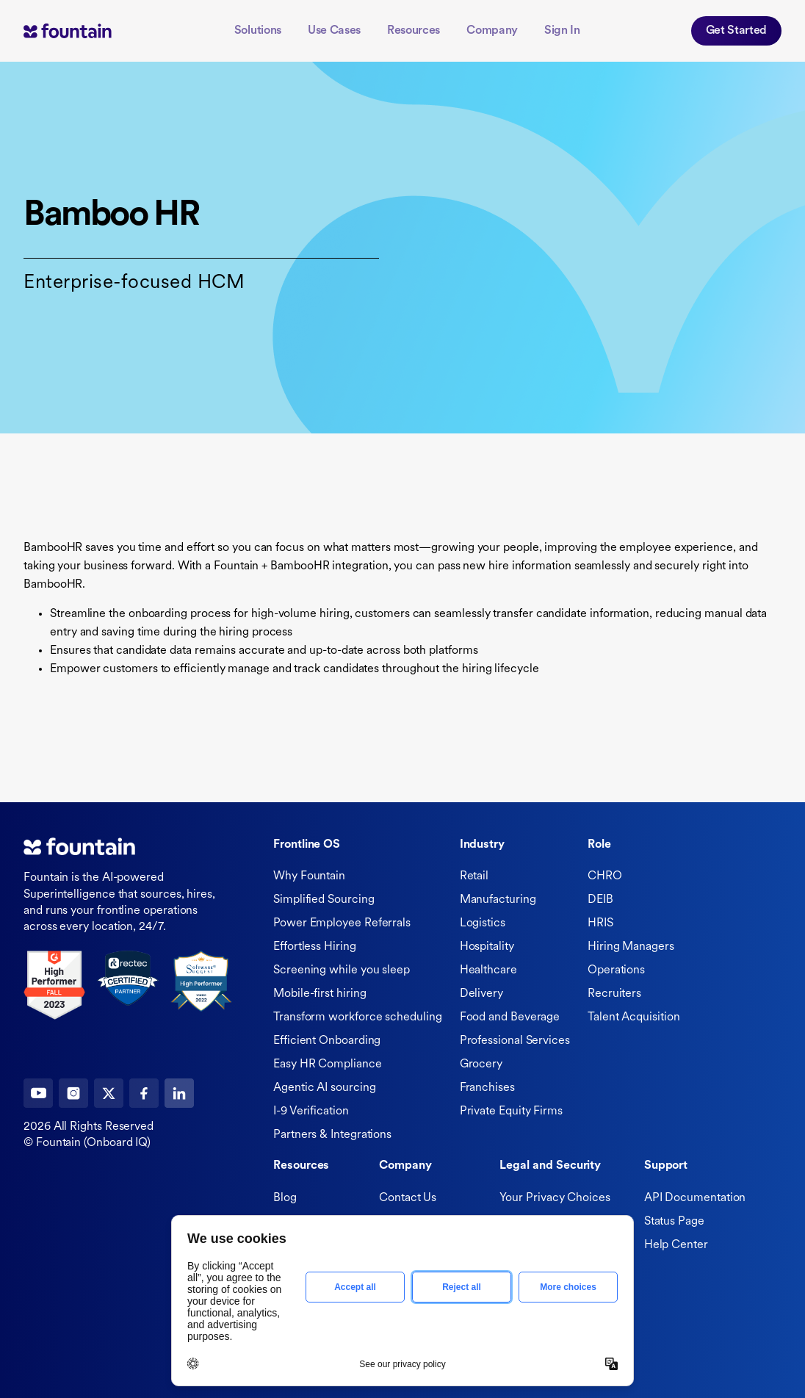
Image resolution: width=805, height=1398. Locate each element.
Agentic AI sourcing (324, 1088)
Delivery (481, 994)
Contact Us (407, 1198)
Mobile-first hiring (319, 994)
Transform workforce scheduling (357, 1017)
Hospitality (487, 947)
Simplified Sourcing (323, 900)
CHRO (605, 876)
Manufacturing (498, 900)
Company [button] (492, 31)
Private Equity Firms (511, 1111)
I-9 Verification (311, 1111)
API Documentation (695, 1198)
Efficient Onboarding (326, 1041)
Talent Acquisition (634, 1017)
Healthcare (488, 970)
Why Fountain (309, 876)
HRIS (600, 923)
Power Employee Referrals (342, 923)
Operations (616, 970)
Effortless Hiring (314, 947)
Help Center (676, 1245)
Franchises (487, 1088)
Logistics (482, 923)
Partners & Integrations (332, 1135)
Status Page (674, 1222)
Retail (474, 876)
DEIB (600, 900)
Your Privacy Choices (554, 1198)
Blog (285, 1198)
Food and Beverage (510, 1017)
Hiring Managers (631, 947)
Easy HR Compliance (327, 1064)
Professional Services (515, 1041)
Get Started (736, 31)
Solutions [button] (257, 31)
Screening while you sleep (341, 970)
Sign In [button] (562, 31)
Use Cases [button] (334, 31)
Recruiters (614, 994)
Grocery (481, 1064)
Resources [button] (413, 31)
